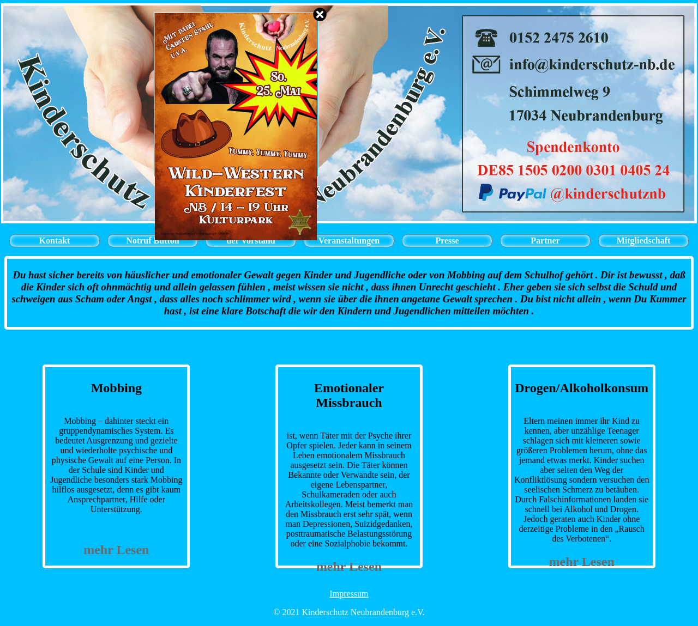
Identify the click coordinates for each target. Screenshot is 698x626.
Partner (545, 240)
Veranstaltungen (349, 240)
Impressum (348, 593)
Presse (447, 240)
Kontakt (54, 240)
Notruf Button (152, 240)
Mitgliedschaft (644, 240)
